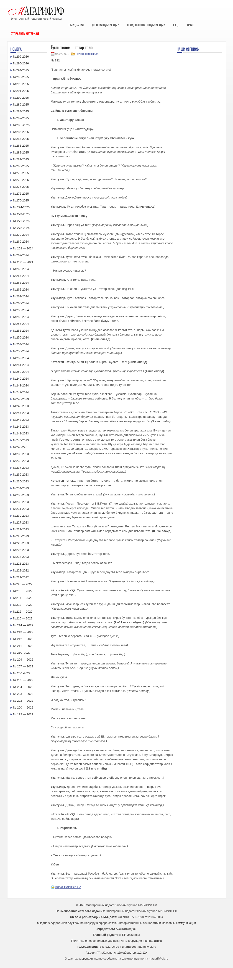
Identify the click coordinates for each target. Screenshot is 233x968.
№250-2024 (21, 371)
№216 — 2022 (23, 611)
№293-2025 (21, 77)
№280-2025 (21, 166)
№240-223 (20, 447)
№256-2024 (21, 330)
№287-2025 (21, 118)
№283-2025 (21, 145)
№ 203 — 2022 (23, 694)
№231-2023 (21, 508)
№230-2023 (21, 515)
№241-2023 (21, 433)
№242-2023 (21, 426)
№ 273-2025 (21, 214)
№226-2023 (21, 543)
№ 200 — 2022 (23, 707)
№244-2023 (21, 413)
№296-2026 (21, 56)
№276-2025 (21, 193)
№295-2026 (21, 63)
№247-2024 (21, 392)
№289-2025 (21, 104)
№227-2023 (21, 522)
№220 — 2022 (23, 584)
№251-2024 (21, 365)
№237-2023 (21, 467)
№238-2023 (21, 461)
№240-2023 (21, 440)
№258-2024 (21, 317)
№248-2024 (21, 385)
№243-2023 (21, 419)
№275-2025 (21, 200)
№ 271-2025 (21, 221)
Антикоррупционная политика (141, 940)
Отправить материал (25, 33)
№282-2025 (21, 152)
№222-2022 (21, 570)
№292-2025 (21, 84)
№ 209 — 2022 (23, 659)
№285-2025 (21, 132)
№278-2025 (21, 180)
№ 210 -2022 (22, 652)
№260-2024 (21, 303)
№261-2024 (21, 296)
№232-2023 (21, 502)
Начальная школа (87, 54)
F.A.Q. (176, 25)
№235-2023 (21, 481)
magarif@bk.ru (146, 946)
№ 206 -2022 (22, 673)
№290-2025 (21, 97)
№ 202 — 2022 (23, 700)
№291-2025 (21, 91)
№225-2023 (21, 550)
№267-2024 (21, 255)
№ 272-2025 (21, 228)
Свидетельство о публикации (146, 25)
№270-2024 (21, 234)
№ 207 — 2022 (23, 666)
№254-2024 (21, 344)
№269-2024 (21, 241)
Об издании (76, 25)
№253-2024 (21, 351)
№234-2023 (21, 488)
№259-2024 (21, 310)
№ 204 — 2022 (23, 687)
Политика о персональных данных (95, 940)
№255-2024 (21, 337)
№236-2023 (21, 474)
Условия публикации (105, 25)
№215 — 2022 (23, 618)
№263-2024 (21, 282)
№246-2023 (21, 399)
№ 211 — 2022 (23, 646)
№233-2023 (21, 495)
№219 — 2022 (23, 591)
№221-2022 (21, 577)
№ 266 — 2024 (23, 262)
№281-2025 (21, 159)
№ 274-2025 (21, 207)
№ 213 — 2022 (23, 632)
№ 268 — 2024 (23, 248)
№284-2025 (21, 138)
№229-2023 (21, 529)
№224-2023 (21, 556)
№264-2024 (21, 276)
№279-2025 (21, 173)
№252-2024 (21, 358)
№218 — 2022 (23, 604)
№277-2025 (21, 186)
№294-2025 (21, 70)
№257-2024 (21, 323)
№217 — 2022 (23, 598)
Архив (190, 25)
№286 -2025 (21, 125)
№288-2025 (21, 111)
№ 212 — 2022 (23, 639)
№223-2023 (21, 563)
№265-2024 (21, 269)
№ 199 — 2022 (23, 714)
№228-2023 (21, 536)
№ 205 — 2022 (23, 680)
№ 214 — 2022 (23, 625)
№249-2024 (21, 378)
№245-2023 (21, 406)
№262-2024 (21, 289)
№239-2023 (21, 454)
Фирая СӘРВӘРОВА (68, 887)
